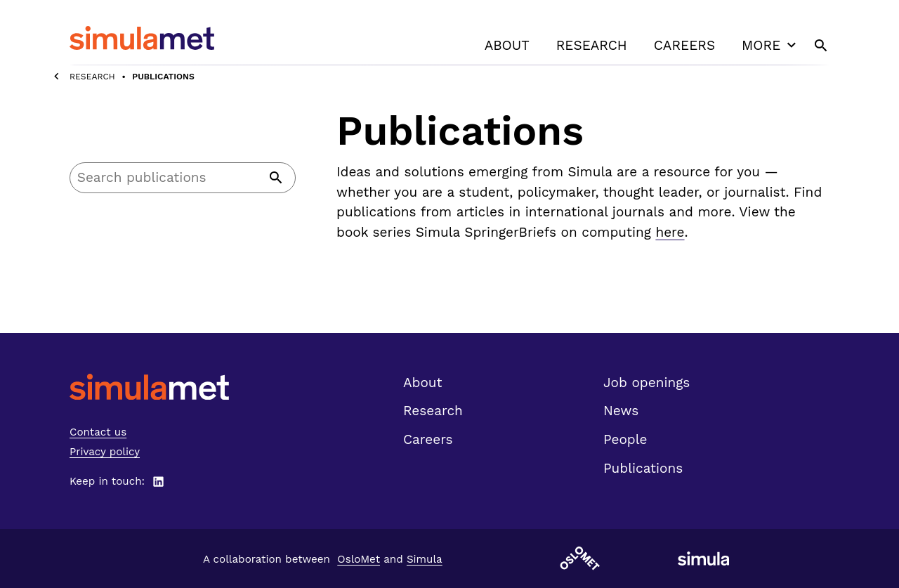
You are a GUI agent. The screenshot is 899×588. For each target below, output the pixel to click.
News (620, 411)
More (770, 45)
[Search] (182, 177)
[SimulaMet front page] (149, 387)
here (669, 232)
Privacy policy (105, 451)
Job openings (646, 382)
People (625, 439)
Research (591, 45)
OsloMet (358, 559)
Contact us (98, 432)
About (507, 45)
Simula (424, 559)
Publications (643, 468)
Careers (684, 45)
